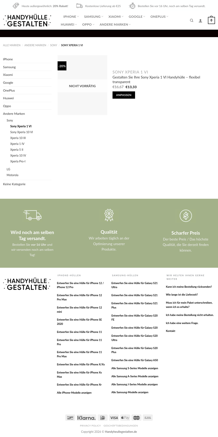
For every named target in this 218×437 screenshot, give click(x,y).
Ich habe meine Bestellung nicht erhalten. (190, 315)
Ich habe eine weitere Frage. (182, 323)
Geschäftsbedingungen (121, 425)
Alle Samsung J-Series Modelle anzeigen (134, 384)
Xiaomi (115, 17)
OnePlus (159, 17)
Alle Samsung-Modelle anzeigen (129, 392)
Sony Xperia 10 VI (21, 132)
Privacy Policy (90, 425)
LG (8, 169)
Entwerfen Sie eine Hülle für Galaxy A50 (134, 360)
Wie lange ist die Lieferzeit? (182, 294)
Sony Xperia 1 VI (21, 126)
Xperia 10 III (18, 138)
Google (137, 17)
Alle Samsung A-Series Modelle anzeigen (134, 376)
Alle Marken (12, 45)
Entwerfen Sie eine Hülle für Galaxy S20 (134, 327)
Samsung (93, 17)
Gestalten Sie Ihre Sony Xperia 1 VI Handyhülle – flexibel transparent (156, 79)
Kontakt (170, 330)
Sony (53, 45)
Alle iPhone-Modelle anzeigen (74, 392)
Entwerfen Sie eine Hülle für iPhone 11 (79, 332)
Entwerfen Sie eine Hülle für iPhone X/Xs (81, 364)
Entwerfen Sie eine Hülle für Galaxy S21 (134, 295)
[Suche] (191, 20)
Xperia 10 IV (18, 155)
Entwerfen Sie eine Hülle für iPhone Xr (79, 384)
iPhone (71, 17)
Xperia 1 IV (17, 143)
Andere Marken (115, 24)
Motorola (12, 175)
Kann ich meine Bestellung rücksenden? (189, 286)
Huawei (69, 24)
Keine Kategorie (14, 184)
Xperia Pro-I (17, 161)
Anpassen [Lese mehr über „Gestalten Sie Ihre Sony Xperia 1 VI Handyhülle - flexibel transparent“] (123, 95)
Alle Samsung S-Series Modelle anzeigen (134, 368)
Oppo (88, 24)
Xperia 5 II (16, 149)
